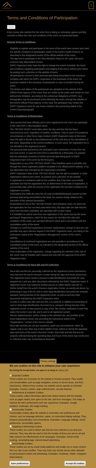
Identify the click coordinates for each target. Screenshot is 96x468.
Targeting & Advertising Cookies (27, 433)
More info (63, 376)
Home (10, 27)
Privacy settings (47, 367)
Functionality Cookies (22, 416)
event (72, 55)
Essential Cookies (20, 382)
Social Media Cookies (22, 450)
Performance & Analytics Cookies (28, 399)
